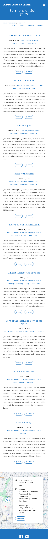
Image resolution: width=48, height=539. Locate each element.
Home (5, 23)
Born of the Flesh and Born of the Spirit (24, 322)
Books (23, 26)
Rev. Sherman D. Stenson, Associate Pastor (24, 232)
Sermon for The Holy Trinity (24, 35)
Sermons (12, 23)
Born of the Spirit (24, 173)
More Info (20, 518)
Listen (29, 72)
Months (41, 26)
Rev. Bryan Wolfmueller (30, 40)
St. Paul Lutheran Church (17, 4)
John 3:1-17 (21, 23)
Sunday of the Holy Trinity (18, 283)
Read (18, 264)
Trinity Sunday (19, 382)
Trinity (40, 85)
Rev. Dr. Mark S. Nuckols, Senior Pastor (24, 181)
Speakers (32, 26)
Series (15, 26)
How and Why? (24, 422)
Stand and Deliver (24, 371)
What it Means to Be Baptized (24, 272)
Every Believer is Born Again (24, 224)
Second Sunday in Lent (19, 133)
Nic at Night (24, 125)
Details (18, 72)
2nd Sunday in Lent (18, 235)
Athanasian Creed (28, 88)
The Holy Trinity (18, 43)
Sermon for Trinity (24, 80)
